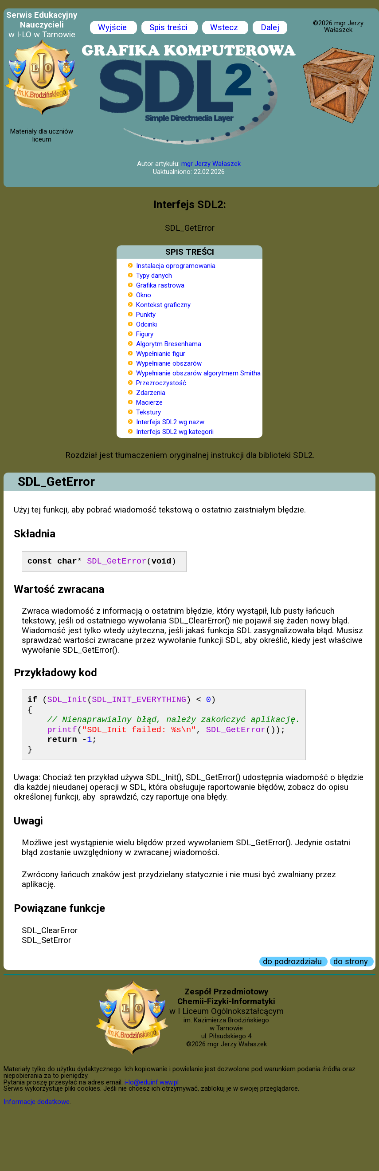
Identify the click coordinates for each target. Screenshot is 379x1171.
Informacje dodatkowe (37, 1102)
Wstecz (225, 27)
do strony (351, 961)
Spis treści (169, 27)
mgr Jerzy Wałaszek (211, 164)
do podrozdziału (293, 961)
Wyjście (113, 27)
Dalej (270, 27)
